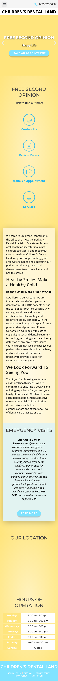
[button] (4, 4)
